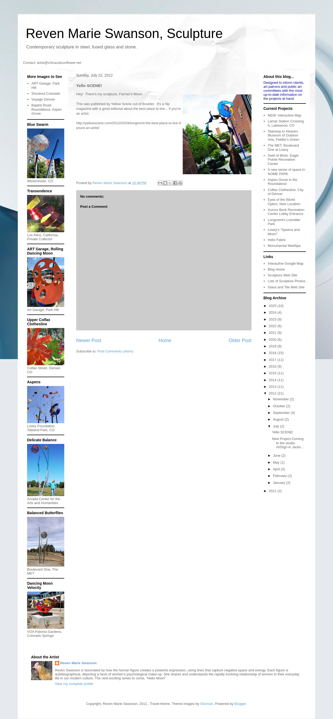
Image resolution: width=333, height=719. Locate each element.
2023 (273, 319)
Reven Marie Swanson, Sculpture (124, 33)
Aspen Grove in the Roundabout (282, 182)
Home (165, 340)
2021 (273, 333)
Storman (206, 704)
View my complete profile (74, 684)
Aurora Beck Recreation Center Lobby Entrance (286, 212)
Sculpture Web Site (282, 275)
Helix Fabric (277, 240)
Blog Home (276, 269)
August (279, 419)
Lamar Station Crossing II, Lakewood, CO (286, 123)
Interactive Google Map (285, 263)
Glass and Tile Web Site (286, 287)
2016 (273, 366)
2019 (273, 346)
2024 (273, 312)
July (276, 426)
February (280, 476)
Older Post (240, 340)
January (279, 483)
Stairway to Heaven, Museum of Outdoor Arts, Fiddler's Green (283, 135)
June (277, 456)
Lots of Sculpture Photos (286, 281)
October (279, 406)
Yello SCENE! (282, 432)
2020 (273, 340)
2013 (273, 387)
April (277, 469)
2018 (273, 353)
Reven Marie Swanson (110, 183)
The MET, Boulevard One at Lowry (283, 147)
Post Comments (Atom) (115, 351)
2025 (273, 306)
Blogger (240, 704)
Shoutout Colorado (45, 93)
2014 (273, 380)
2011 (273, 491)
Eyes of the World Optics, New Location (284, 202)
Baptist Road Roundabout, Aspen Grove (46, 109)
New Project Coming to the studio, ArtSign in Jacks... (288, 443)
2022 (273, 326)
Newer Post (88, 340)
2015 (273, 373)
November (281, 399)
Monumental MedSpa (284, 246)
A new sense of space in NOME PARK (286, 172)
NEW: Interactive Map (284, 115)
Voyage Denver (43, 99)
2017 (273, 360)
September (282, 413)
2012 (273, 393)
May (276, 462)
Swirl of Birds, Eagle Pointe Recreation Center (283, 159)
